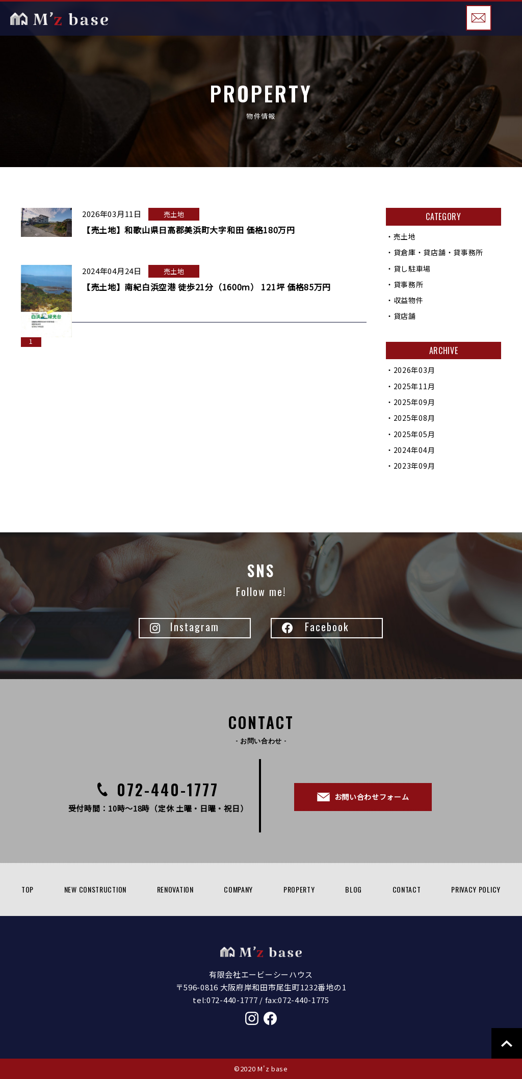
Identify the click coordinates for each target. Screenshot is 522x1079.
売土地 (405, 236)
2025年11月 (414, 386)
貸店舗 (405, 316)
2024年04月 (414, 450)
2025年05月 (414, 434)
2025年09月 (414, 402)
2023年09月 (414, 466)
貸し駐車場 (412, 268)
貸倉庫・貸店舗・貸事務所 (438, 252)
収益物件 (409, 300)
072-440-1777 (231, 999)
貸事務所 (409, 284)
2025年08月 (414, 418)
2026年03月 (414, 370)
